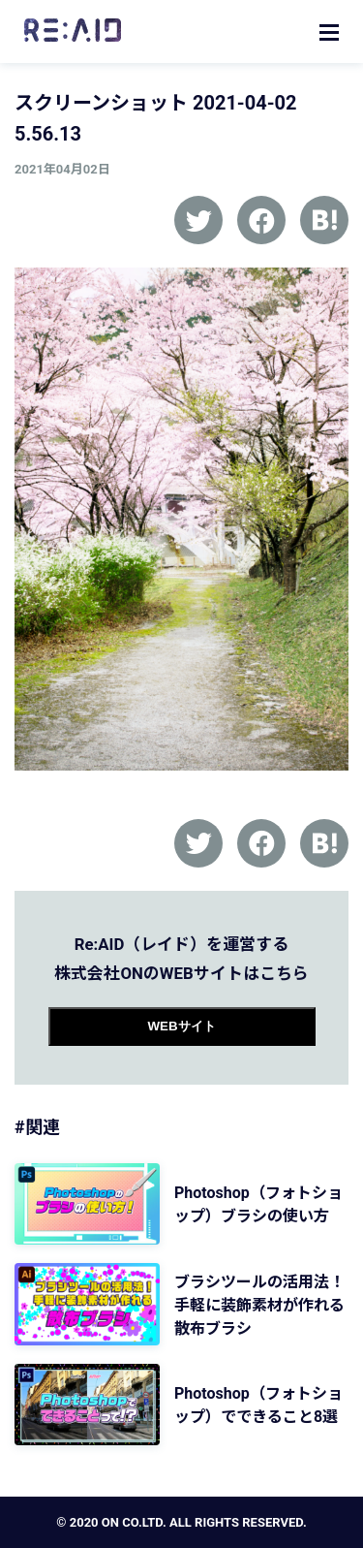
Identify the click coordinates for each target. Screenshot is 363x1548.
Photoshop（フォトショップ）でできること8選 (258, 1405)
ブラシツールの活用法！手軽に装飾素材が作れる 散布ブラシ (259, 1305)
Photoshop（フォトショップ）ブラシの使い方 (258, 1204)
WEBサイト (181, 1026)
